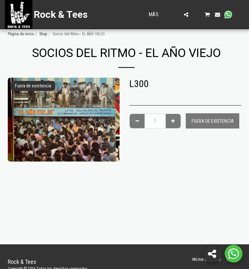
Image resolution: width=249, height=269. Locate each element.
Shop (43, 34)
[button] (176, 14)
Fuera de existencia (213, 121)
